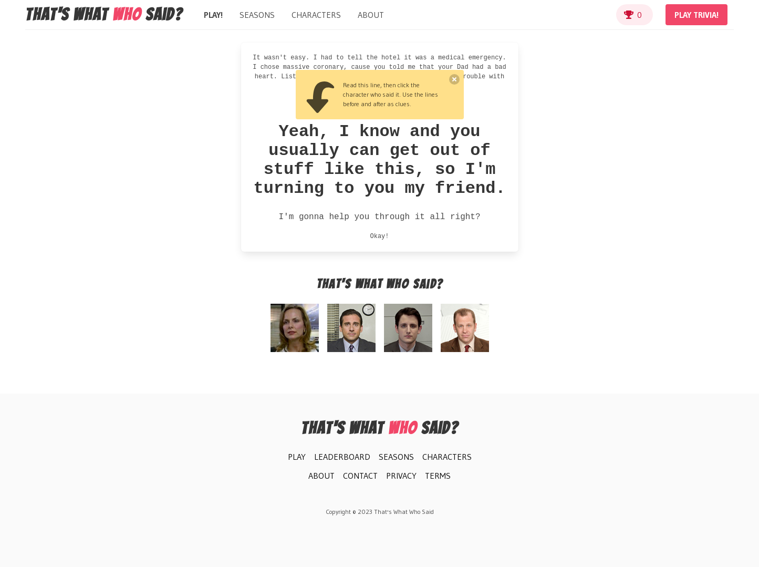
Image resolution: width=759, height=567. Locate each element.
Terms (438, 475)
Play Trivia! (696, 14)
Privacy (401, 475)
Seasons (257, 14)
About (371, 14)
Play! (213, 14)
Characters (316, 14)
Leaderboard (342, 456)
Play (297, 456)
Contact (360, 475)
